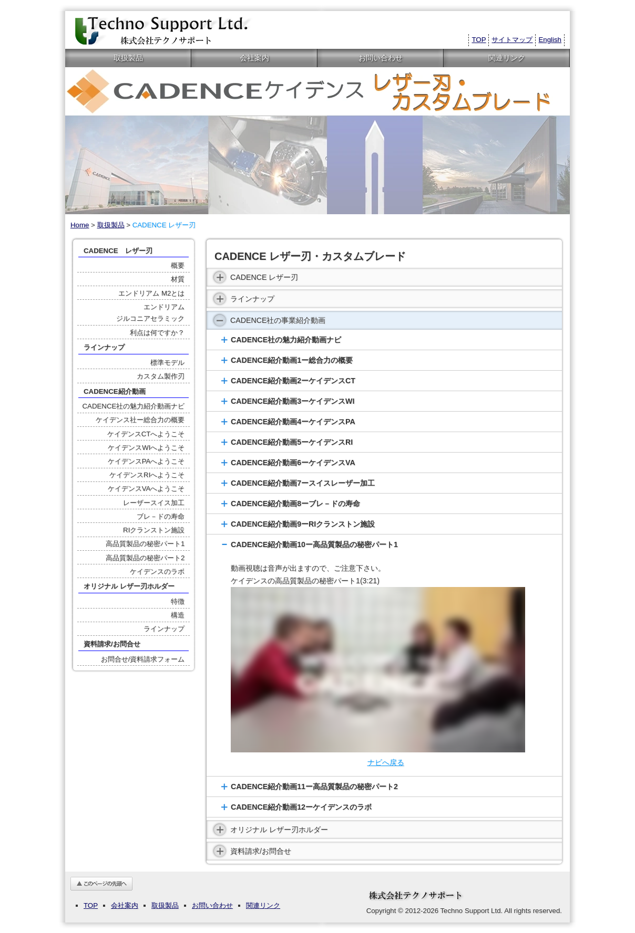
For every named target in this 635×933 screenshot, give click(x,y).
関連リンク (506, 58)
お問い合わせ (381, 58)
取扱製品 (128, 58)
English (549, 40)
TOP (479, 40)
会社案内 (254, 58)
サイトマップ (511, 40)
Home (79, 225)
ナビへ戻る (385, 762)
